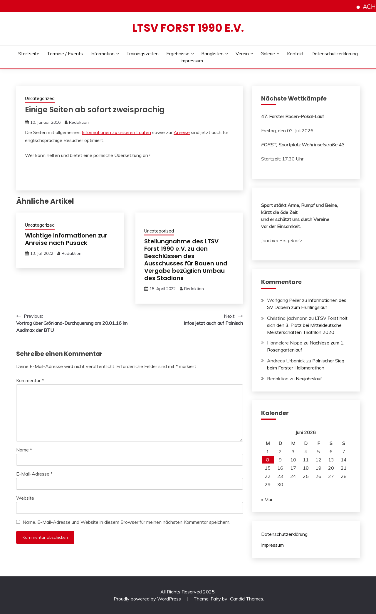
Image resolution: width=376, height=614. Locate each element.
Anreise (182, 132)
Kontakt (295, 53)
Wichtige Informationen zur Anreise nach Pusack (66, 239)
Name (24, 450)
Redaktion (79, 122)
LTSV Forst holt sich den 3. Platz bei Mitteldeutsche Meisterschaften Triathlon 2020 (307, 325)
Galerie (268, 53)
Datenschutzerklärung (334, 53)
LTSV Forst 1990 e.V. (188, 28)
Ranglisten (212, 53)
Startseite (28, 53)
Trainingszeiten (142, 53)
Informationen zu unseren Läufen (116, 132)
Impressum (191, 60)
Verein (242, 53)
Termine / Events (65, 53)
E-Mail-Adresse (34, 474)
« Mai (266, 499)
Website (25, 498)
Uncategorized (40, 98)
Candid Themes (246, 599)
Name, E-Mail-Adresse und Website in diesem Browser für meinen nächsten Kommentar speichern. (126, 522)
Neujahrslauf (309, 379)
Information (102, 53)
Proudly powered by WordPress (148, 599)
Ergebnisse (177, 53)
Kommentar (30, 380)
